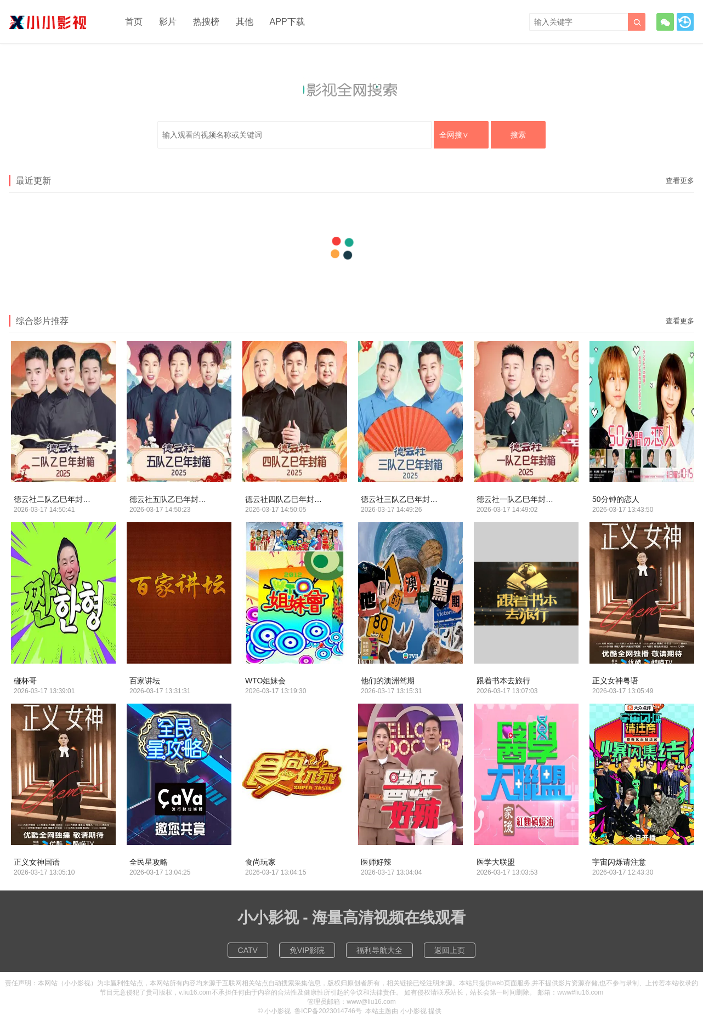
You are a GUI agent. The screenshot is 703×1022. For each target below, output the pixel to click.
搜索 (518, 134)
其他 (244, 21)
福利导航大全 (379, 950)
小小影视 (277, 1011)
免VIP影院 (307, 950)
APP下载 (287, 21)
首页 (134, 21)
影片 (168, 21)
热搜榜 (206, 21)
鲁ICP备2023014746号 (328, 1011)
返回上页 (449, 950)
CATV (248, 950)
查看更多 (680, 180)
